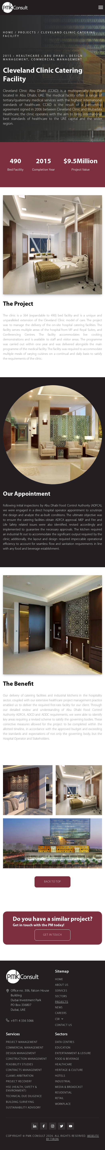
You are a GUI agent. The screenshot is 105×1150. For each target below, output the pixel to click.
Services (61, 990)
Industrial (63, 1081)
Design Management (21, 1053)
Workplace (63, 1104)
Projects (61, 1002)
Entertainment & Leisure (73, 1053)
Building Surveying (20, 1102)
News (59, 1007)
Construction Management (26, 1058)
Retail (59, 1098)
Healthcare (63, 1064)
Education (62, 1047)
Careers (61, 1013)
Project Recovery (19, 1081)
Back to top (52, 881)
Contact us (63, 1025)
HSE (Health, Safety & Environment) (21, 1089)
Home (59, 979)
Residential (63, 1092)
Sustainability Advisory (23, 1107)
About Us (61, 985)
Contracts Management (24, 1070)
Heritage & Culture (69, 1070)
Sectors (61, 996)
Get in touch (52, 934)
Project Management (22, 1042)
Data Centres (64, 1042)
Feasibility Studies (19, 1064)
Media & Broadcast (69, 1087)
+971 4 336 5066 (22, 1021)
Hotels (60, 1075)
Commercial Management (25, 1047)
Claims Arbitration (20, 1075)
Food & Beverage (67, 1058)
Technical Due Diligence (24, 1096)
